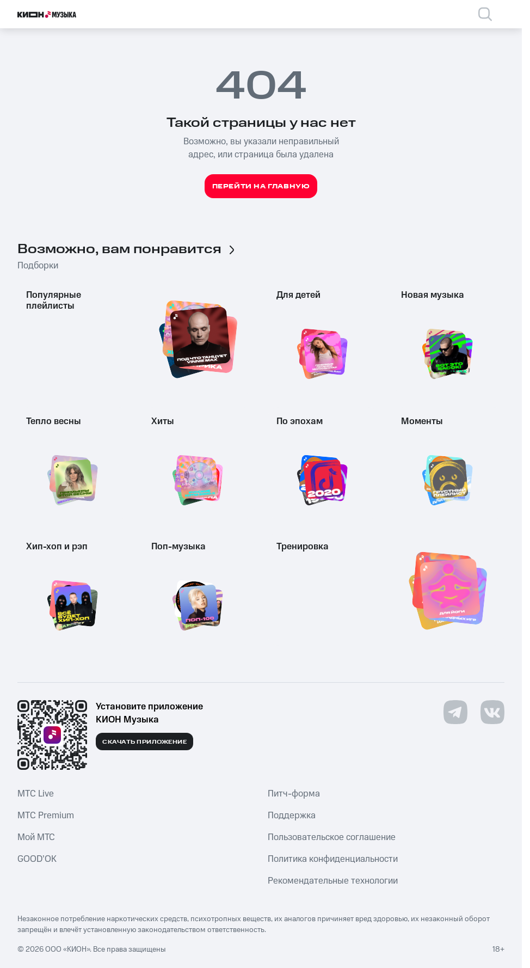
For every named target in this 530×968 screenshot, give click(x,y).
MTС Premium (45, 815)
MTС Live (35, 793)
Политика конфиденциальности (333, 859)
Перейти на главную (261, 186)
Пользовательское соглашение (332, 837)
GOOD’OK (37, 859)
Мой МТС (36, 837)
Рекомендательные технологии (333, 880)
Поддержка (292, 815)
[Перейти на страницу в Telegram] (455, 712)
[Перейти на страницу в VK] (492, 712)
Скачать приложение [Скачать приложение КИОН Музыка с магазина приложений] (144, 742)
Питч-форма (294, 793)
